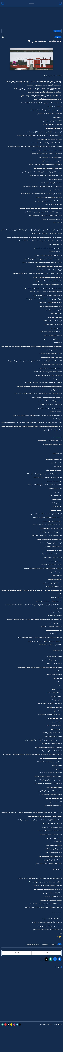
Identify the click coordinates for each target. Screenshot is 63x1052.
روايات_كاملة (45, 944)
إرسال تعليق (56, 974)
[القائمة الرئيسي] (60, 3)
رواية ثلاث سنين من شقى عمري (33, 944)
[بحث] (2, 3)
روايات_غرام (58, 37)
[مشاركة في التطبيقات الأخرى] (42, 959)
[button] (55, 959)
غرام (41, 1008)
